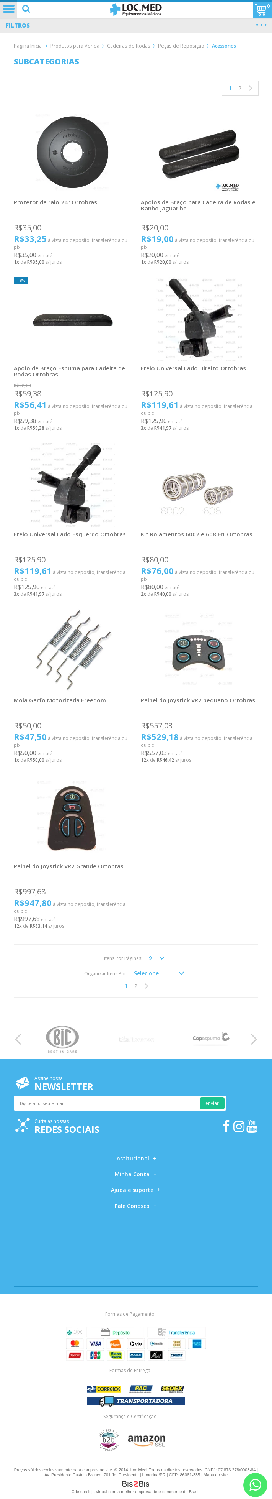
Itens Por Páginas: (123, 958)
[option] (62, 1039)
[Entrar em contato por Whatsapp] (255, 1485)
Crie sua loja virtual (89, 1491)
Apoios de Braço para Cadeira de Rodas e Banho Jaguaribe (198, 205)
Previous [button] (20, 1039)
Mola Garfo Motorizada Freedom (60, 700)
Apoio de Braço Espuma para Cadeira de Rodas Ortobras (69, 371)
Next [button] (251, 1039)
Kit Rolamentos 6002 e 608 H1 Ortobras (196, 534)
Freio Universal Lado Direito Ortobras (193, 368)
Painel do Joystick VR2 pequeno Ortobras (198, 700)
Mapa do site (216, 1475)
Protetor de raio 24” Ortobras (55, 202)
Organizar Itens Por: (105, 973)
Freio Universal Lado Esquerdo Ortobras (70, 534)
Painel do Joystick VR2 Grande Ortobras (69, 866)
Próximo (249, 88)
